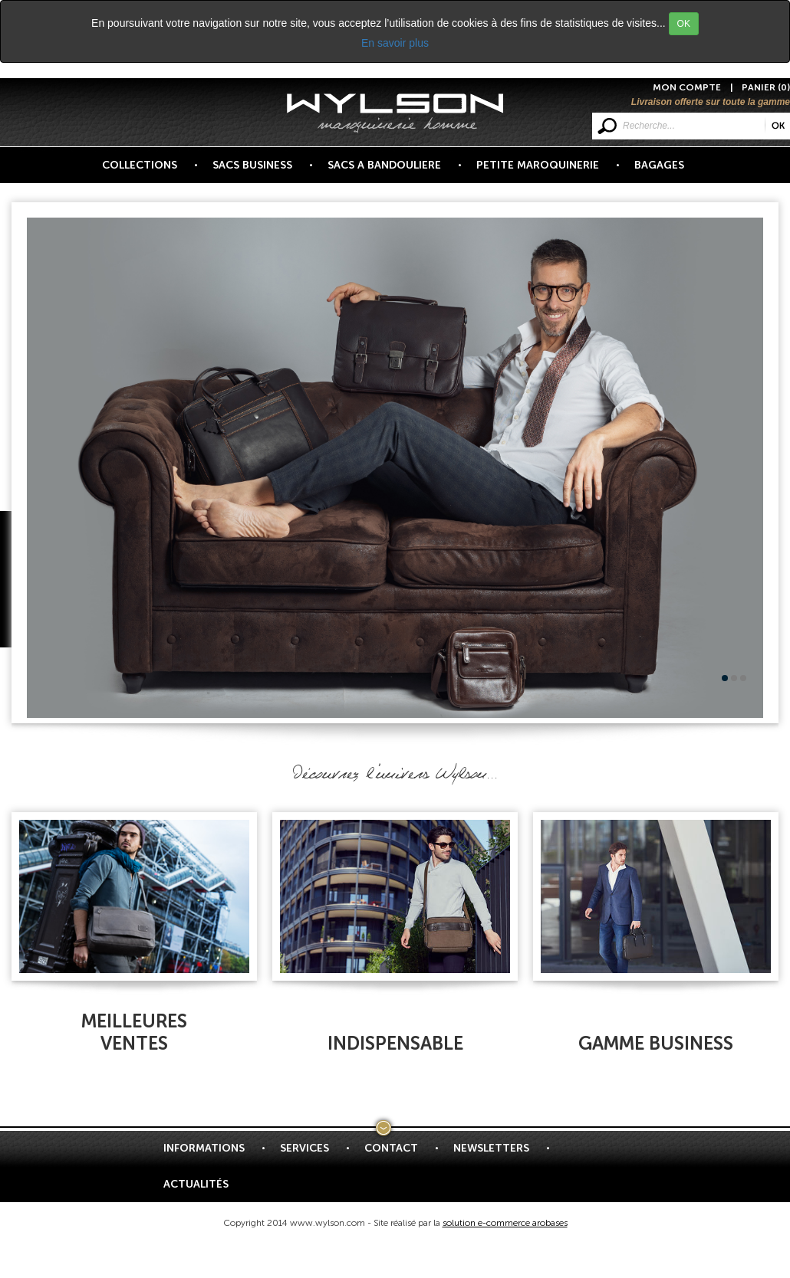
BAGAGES (659, 165)
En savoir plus (395, 43)
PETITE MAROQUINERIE (546, 171)
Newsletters (500, 1154)
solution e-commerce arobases (505, 1222)
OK (683, 23)
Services (313, 1154)
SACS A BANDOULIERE (393, 171)
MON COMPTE (687, 87)
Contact (400, 1154)
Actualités (196, 1184)
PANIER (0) (766, 87)
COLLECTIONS (148, 171)
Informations (212, 1154)
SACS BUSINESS (261, 171)
